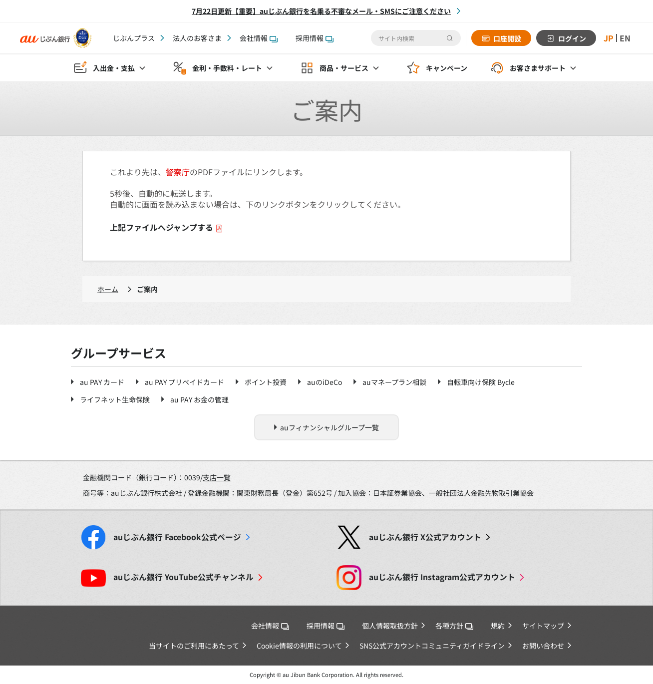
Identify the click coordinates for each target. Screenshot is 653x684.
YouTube (183, 577)
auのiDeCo (324, 382)
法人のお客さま (197, 38)
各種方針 (454, 626)
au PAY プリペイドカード (184, 382)
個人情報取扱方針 (390, 626)
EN (625, 38)
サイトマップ (543, 626)
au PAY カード (102, 382)
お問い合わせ (543, 646)
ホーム (107, 289)
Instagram (442, 577)
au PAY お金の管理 (199, 399)
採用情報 (314, 38)
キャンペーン (446, 68)
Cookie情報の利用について (299, 646)
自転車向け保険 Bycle (481, 382)
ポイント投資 (266, 382)
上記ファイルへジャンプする (166, 227)
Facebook (177, 537)
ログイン (572, 38)
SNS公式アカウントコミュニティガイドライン (432, 646)
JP (609, 38)
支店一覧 (217, 477)
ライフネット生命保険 (115, 399)
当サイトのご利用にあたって (194, 646)
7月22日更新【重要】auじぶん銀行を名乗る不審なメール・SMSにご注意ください (321, 11)
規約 (498, 626)
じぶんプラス (134, 38)
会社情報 (259, 38)
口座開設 (507, 38)
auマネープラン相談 (394, 382)
